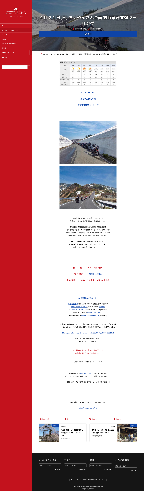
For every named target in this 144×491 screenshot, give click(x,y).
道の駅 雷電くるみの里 (79, 306)
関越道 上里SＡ (95, 274)
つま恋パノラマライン (79, 309)
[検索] (29, 67)
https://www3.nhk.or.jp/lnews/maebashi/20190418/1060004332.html (88, 332)
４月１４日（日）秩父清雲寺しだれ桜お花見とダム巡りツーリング (72, 432)
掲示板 (4, 48)
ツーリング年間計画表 (9, 44)
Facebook (5, 57)
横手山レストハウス (94, 312)
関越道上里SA (73, 303)
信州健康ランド (85, 373)
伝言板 (4, 39)
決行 (90, 33)
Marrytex (91, 488)
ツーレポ (4, 35)
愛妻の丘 (102, 306)
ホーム (4, 26)
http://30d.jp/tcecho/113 (88, 407)
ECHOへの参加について (9, 52)
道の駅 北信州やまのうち (90, 315)
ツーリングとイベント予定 (10, 30)
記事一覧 (57, 469)
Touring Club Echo (86, 485)
